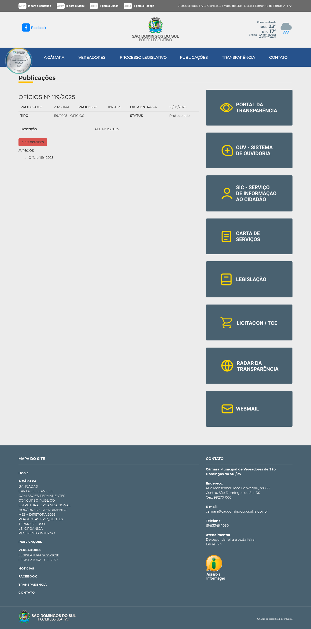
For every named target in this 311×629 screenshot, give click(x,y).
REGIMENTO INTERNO (37, 533)
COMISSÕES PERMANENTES (42, 496)
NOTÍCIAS (26, 568)
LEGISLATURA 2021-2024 (39, 560)
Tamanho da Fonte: (268, 5)
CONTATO (278, 57)
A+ (290, 5)
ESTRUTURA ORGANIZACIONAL (44, 505)
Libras (248, 5)
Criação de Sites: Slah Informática (274, 618)
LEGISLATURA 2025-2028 (39, 555)
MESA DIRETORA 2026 (37, 514)
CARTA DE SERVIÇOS (36, 491)
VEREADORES (91, 57)
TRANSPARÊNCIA (238, 57)
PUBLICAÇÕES (194, 57)
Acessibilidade (188, 5)
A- (284, 5)
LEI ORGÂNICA (31, 528)
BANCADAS (28, 486)
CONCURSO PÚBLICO (37, 500)
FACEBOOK (28, 576)
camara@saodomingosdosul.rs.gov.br (237, 511)
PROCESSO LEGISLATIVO (143, 57)
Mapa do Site (233, 5)
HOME (24, 473)
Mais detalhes (33, 142)
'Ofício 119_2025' (41, 157)
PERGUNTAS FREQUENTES (41, 519)
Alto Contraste (211, 5)
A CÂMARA (54, 57)
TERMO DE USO (32, 524)
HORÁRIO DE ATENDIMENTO (43, 510)
